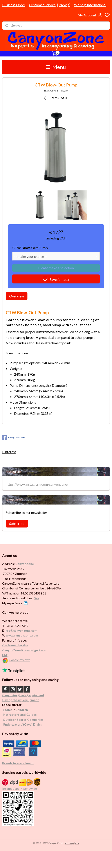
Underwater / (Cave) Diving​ (22, 724)
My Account (90, 15)
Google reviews (19, 660)
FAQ (5, 655)
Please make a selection (56, 268)
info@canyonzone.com (21, 630)
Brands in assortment (18, 763)
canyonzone (13, 437)
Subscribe (16, 523)
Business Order (13, 5)
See (36, 598)
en (26, 710)
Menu (56, 67)
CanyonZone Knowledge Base (23, 650)
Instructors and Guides (20, 714)
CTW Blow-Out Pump (30, 248)
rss (77, 843)
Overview (16, 296)
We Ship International (90, 5)
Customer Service (42, 5)
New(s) (64, 5)
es (10, 710)
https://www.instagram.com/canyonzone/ (37, 484)
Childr (19, 710)
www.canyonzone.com (22, 635)
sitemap (69, 843)
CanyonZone (24, 564)
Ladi (6, 710)
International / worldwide (19, 788)
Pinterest (9, 452)
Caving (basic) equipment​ (20, 700)
